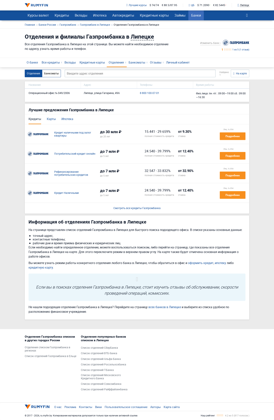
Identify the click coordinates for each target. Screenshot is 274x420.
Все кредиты (51, 62)
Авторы (155, 407)
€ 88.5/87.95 (169, 5)
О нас (58, 407)
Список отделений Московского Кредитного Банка (101, 377)
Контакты (85, 407)
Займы (180, 15)
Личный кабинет (178, 62)
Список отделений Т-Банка (97, 370)
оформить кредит (200, 263)
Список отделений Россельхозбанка (103, 364)
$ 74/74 (154, 5)
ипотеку (220, 263)
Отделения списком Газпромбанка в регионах (47, 349)
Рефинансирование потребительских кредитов (71, 173)
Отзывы (155, 62)
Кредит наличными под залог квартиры (72, 134)
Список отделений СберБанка (99, 347)
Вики (98, 407)
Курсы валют (38, 15)
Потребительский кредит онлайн (74, 153)
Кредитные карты (154, 15)
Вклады (81, 15)
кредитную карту (41, 267)
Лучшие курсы (137, 5)
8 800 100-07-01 (149, 93)
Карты (51, 119)
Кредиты (62, 15)
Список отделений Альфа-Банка (101, 359)
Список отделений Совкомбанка (101, 384)
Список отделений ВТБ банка (99, 353)
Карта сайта (172, 407)
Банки (196, 15)
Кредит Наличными (66, 193)
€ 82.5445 (219, 5)
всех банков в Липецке (164, 307)
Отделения (116, 62)
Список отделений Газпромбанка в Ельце (50, 356)
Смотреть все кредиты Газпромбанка (137, 208)
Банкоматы (137, 62)
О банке (32, 62)
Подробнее (232, 136)
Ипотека (100, 15)
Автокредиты (123, 15)
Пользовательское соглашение (126, 407)
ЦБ (191, 5)
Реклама (70, 407)
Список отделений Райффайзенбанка (104, 389)
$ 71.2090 (203, 5)
